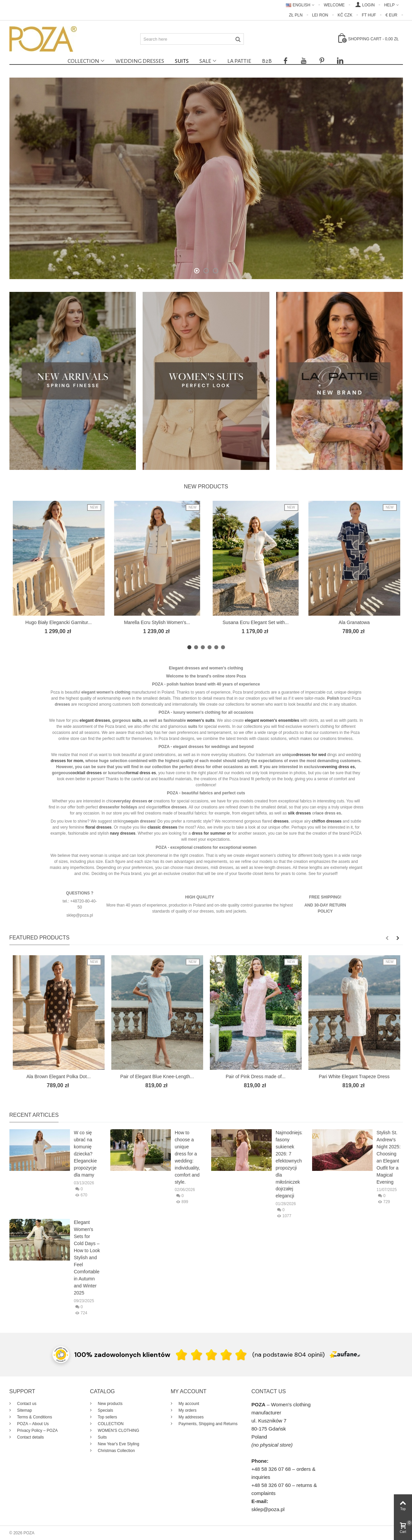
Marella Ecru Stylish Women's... (157, 622)
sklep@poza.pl (268, 1509)
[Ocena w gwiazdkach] (211, 1355)
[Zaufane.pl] (345, 1354)
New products (206, 486)
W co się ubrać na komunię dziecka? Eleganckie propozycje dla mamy (85, 1154)
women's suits (201, 720)
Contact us (26, 1403)
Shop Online (206, 209)
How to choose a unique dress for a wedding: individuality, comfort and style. (187, 1157)
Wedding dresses (139, 61)
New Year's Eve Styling (118, 1444)
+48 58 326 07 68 (271, 1469)
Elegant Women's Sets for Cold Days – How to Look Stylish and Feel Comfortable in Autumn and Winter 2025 (87, 1257)
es (352, 766)
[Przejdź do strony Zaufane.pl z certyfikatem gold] (60, 1354)
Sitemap (24, 1410)
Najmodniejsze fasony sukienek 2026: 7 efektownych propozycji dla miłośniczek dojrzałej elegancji (289, 1164)
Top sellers (107, 1417)
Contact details (30, 1437)
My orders (187, 1410)
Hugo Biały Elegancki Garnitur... (58, 622)
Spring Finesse (206, 171)
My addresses (191, 1417)
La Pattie (239, 61)
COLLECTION (83, 61)
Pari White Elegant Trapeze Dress (354, 1076)
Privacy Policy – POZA (37, 1430)
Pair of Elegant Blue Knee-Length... (157, 1076)
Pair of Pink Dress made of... (256, 1076)
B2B (267, 61)
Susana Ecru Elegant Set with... (256, 622)
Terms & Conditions (34, 1417)
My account (188, 1403)
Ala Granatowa (354, 622)
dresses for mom (66, 760)
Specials (105, 1410)
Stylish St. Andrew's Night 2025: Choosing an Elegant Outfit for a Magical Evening (389, 1157)
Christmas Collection (116, 1450)
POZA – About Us (32, 1423)
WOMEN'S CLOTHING (118, 1430)
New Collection (206, 187)
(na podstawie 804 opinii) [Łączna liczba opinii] (288, 1355)
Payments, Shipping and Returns (208, 1423)
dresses (94, 773)
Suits (182, 61)
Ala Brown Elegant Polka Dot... (58, 1076)
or (228, 833)
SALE (205, 61)
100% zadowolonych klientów (122, 1355)
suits (136, 720)
